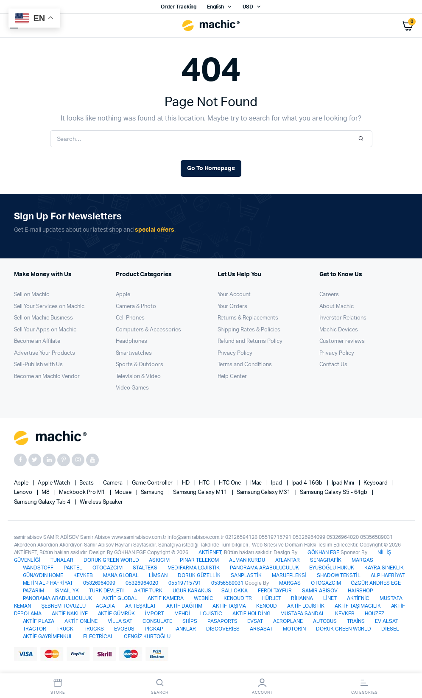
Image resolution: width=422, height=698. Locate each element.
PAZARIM (34, 590)
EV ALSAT (386, 621)
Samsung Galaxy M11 (200, 492)
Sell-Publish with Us (38, 364)
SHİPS (189, 621)
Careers (329, 294)
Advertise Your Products (44, 353)
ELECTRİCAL (98, 636)
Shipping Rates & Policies (249, 330)
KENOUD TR (238, 598)
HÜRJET (271, 598)
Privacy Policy (235, 353)
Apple (123, 294)
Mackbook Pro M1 (82, 492)
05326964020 (142, 583)
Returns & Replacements (248, 318)
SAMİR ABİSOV (320, 590)
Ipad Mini (343, 483)
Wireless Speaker (101, 502)
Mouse (124, 492)
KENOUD (266, 605)
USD (248, 6)
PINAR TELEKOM (199, 560)
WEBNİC (203, 598)
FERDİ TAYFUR (275, 590)
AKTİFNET (209, 552)
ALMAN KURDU (247, 560)
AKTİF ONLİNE (81, 621)
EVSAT (255, 621)
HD (186, 483)
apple (22, 483)
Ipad (277, 483)
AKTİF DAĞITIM (184, 605)
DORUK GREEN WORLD (111, 560)
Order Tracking (179, 6)
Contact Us (333, 364)
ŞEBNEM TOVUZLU (63, 605)
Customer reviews (342, 341)
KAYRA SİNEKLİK (384, 567)
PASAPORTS (222, 621)
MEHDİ (182, 613)
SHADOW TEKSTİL (339, 575)
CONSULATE (157, 621)
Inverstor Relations (342, 318)
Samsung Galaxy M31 (264, 492)
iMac (256, 483)
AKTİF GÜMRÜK (116, 613)
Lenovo (24, 492)
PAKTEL (73, 567)
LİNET (330, 598)
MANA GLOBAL (121, 575)
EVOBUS (124, 628)
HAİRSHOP (360, 590)
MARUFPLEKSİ (289, 575)
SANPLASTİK (246, 575)
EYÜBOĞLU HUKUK (331, 567)
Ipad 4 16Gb (307, 483)
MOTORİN (294, 628)
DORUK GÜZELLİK (199, 575)
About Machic (336, 306)
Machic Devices (338, 330)
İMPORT (154, 613)
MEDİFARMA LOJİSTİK (194, 567)
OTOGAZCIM (107, 567)
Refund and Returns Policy (250, 341)
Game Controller (153, 483)
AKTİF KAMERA (166, 598)
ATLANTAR (287, 560)
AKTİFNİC (358, 598)
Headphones (132, 341)
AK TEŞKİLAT (140, 605)
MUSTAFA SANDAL (302, 613)
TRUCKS (94, 628)
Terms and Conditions (245, 364)
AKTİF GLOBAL (119, 598)
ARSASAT (261, 628)
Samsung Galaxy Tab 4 (43, 502)
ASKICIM (159, 560)
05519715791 (184, 583)
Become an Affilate (37, 341)
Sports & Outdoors (140, 364)
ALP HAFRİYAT (388, 575)
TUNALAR (61, 560)
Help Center (232, 376)
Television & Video (138, 376)
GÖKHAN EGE (324, 552)
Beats (87, 483)
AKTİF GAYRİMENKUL (48, 636)
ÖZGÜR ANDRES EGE (376, 583)
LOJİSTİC (211, 613)
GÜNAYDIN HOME (43, 575)
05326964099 (99, 583)
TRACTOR (35, 628)
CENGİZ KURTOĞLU (147, 636)
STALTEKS (145, 567)
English (215, 6)
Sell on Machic (32, 294)
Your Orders (233, 306)
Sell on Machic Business (43, 318)
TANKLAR (184, 628)
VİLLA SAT (120, 621)
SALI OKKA (234, 590)
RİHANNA (302, 598)
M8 (46, 492)
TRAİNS (356, 621)
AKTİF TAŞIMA (229, 605)
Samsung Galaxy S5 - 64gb (334, 492)
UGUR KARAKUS (192, 590)
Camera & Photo (136, 306)
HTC (205, 483)
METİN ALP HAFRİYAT (48, 583)
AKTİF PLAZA (38, 621)
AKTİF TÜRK (148, 590)
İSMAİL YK (66, 590)
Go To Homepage (211, 168)
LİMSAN (158, 575)
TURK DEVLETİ (106, 590)
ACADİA (105, 605)
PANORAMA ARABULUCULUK (264, 567)
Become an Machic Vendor (47, 376)
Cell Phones (130, 318)
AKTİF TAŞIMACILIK (358, 605)
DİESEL (390, 628)
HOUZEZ (374, 613)
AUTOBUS (325, 621)
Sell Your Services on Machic (49, 306)
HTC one (230, 483)
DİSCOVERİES (223, 628)
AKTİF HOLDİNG (251, 613)
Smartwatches (134, 353)
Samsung (153, 492)
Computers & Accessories (148, 330)
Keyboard (376, 483)
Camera (113, 483)
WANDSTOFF (38, 567)
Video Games (132, 388)
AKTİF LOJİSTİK (305, 605)
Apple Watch (54, 483)
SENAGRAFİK (325, 560)
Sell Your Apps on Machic (45, 330)
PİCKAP (154, 628)
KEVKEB (83, 575)
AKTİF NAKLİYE (69, 613)
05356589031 (227, 583)
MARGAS (362, 560)
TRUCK (64, 628)
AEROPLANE (288, 621)
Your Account (234, 294)
